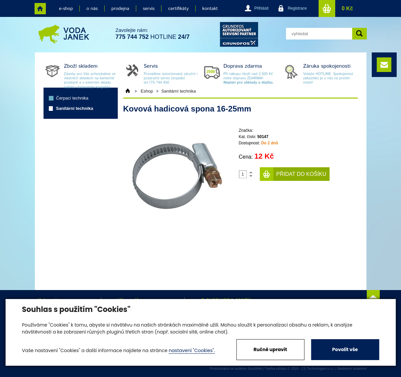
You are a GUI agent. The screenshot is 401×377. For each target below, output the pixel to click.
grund (239, 34)
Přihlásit (261, 8)
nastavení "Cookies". (192, 350)
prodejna (120, 8)
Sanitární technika (74, 108)
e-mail (384, 64)
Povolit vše (345, 349)
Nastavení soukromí (352, 368)
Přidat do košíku (301, 174)
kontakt (210, 8)
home (40, 8)
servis (148, 8)
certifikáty (178, 8)
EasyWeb (255, 368)
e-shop (66, 8)
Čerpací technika (72, 98)
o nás (92, 8)
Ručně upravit (270, 349)
